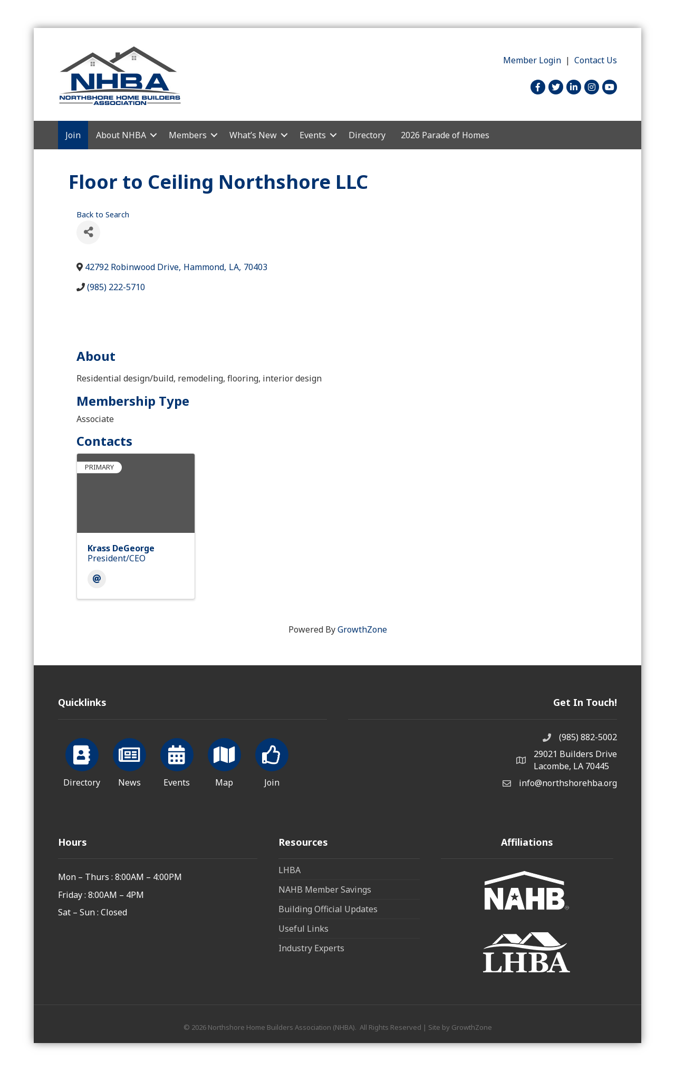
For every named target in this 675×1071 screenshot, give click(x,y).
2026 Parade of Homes (445, 135)
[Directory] (82, 761)
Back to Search (102, 214)
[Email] (97, 579)
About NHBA (121, 135)
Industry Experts (311, 948)
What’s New (253, 135)
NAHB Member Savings (324, 889)
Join (73, 135)
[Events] (177, 761)
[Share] (88, 232)
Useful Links (303, 928)
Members (188, 135)
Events (313, 135)
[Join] (272, 761)
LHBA (289, 870)
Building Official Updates (328, 909)
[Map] (224, 761)
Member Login (532, 60)
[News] (129, 761)
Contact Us (595, 60)
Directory (367, 135)
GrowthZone (362, 629)
